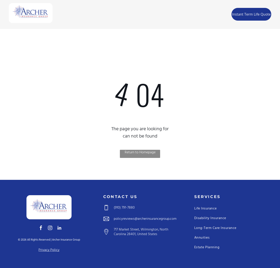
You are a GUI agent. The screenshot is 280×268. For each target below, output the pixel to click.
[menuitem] (86, 14)
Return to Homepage (140, 152)
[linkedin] (59, 228)
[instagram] (50, 228)
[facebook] (41, 228)
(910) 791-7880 (124, 208)
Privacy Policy (49, 250)
